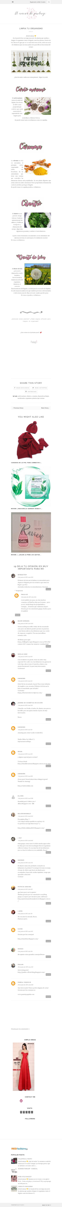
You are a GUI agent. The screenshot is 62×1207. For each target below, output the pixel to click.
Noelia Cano (22, 654)
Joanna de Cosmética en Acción (30, 703)
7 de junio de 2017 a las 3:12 (25, 729)
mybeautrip (22, 574)
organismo (28, 398)
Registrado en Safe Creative (37, 2)
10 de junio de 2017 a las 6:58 (25, 985)
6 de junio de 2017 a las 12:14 (28, 597)
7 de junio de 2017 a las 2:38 (25, 705)
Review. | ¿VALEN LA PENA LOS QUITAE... (26, 555)
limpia (47, 396)
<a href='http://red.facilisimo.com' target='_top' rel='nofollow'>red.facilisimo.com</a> (19, 1148)
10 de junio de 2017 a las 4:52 (25, 967)
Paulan (20, 964)
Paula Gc (24, 594)
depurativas (41, 396)
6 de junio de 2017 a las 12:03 (25, 577)
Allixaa (20, 796)
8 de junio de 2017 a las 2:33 (25, 862)
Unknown (21, 678)
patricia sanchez (24, 886)
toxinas (42, 398)
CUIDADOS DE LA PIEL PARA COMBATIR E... (26, 462)
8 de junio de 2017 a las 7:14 (25, 913)
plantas (34, 398)
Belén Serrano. (24, 621)
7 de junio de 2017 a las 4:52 (25, 754)
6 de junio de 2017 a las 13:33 (25, 623)
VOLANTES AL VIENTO (25, 1159)
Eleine (20, 929)
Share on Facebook (22, 387)
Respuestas (19, 590)
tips (38, 398)
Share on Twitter (41, 387)
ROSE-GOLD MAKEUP (24, 1176)
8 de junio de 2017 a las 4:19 (25, 889)
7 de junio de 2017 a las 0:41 (25, 656)
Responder (48, 589)
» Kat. (20, 838)
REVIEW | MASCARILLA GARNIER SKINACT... (26, 508)
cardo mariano (22, 396)
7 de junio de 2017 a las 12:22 (25, 816)
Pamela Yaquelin (24, 982)
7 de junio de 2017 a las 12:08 (25, 798)
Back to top (46, 1205)
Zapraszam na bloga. (24, 741)
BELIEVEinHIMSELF (24, 813)
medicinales (21, 398)
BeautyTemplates (20, 1204)
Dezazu (20, 949)
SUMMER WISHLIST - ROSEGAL (27, 1168)
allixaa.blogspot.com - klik (26, 803)
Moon (20, 751)
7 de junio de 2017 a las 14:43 (25, 840)
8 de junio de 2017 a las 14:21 (25, 931)
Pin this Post (32, 391)
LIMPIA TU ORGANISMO (25, 1186)
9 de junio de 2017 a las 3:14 (25, 951)
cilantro (29, 396)
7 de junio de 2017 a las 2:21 (25, 681)
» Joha (20, 911)
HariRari (21, 860)
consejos (34, 396)
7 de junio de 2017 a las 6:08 (25, 776)
